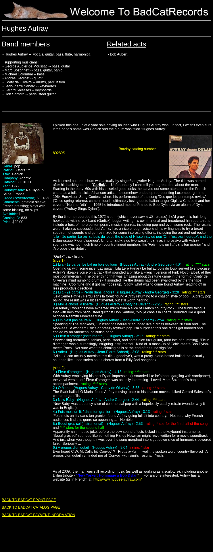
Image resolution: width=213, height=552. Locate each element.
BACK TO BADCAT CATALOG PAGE (31, 507)
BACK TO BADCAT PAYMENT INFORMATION (38, 515)
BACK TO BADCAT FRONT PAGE (29, 500)
